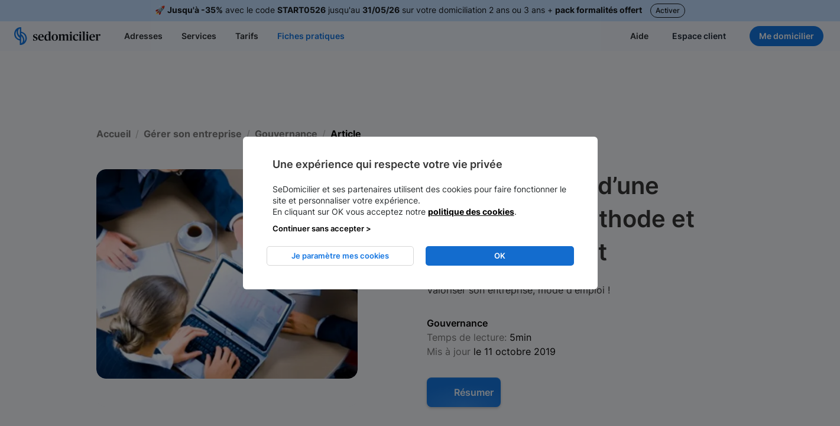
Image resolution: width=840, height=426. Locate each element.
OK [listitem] (499, 255)
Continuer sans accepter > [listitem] (322, 228)
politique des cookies (471, 211)
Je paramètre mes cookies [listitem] (340, 255)
